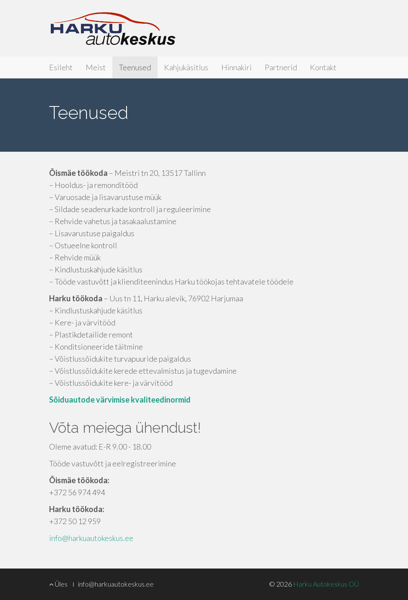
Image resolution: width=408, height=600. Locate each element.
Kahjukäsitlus (186, 67)
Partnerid (281, 67)
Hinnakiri (236, 67)
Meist (96, 67)
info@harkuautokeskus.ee (91, 538)
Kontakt (323, 67)
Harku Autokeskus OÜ (112, 28)
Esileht (61, 67)
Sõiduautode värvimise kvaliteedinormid (120, 399)
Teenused (135, 67)
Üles (58, 584)
